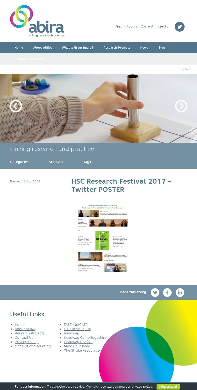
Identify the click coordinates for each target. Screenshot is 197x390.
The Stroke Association (83, 350)
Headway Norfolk (78, 342)
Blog (161, 48)
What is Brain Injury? (77, 48)
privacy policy (141, 386)
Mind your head (77, 346)
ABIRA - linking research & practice (37, 21)
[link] (19, 162)
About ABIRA (42, 48)
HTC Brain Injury (77, 329)
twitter (180, 27)
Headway (71, 333)
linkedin (180, 292)
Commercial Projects (30, 59)
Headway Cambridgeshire (85, 337)
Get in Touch (126, 26)
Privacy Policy (27, 342)
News (144, 48)
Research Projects (117, 48)
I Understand (168, 386)
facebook (168, 292)
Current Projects (154, 26)
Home (19, 48)
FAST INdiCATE (76, 324)
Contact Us (24, 337)
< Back (186, 69)
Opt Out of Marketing (33, 346)
